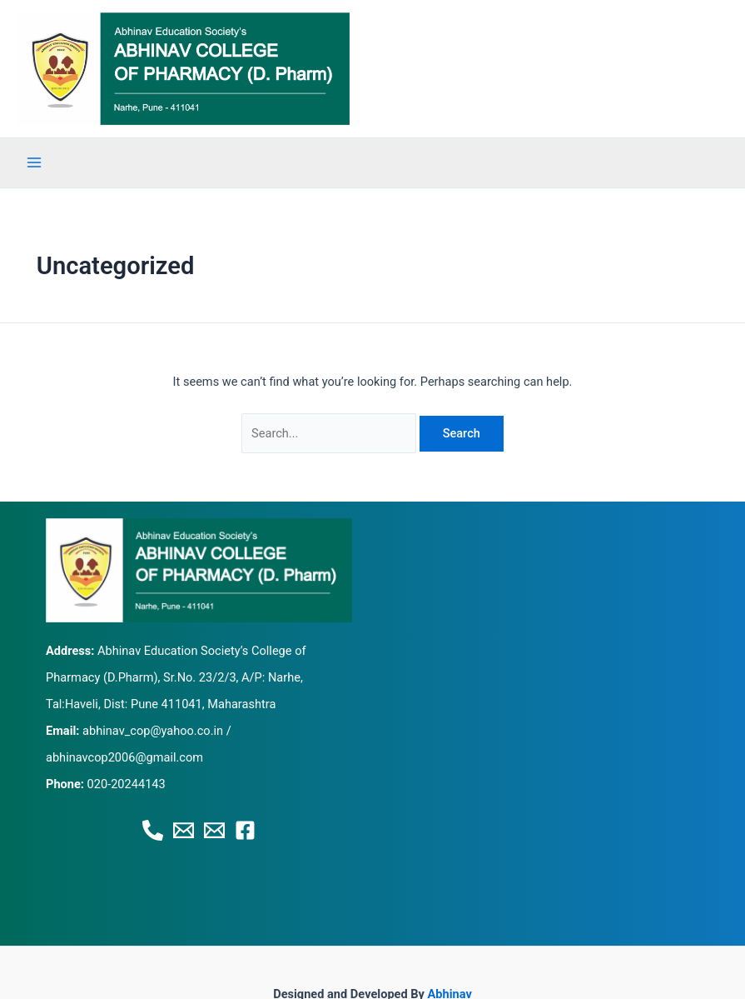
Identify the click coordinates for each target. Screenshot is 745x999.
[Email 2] (214, 830)
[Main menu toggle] (34, 162)
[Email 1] (183, 830)
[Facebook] (245, 830)
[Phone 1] (152, 830)
